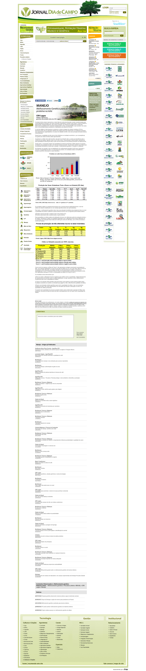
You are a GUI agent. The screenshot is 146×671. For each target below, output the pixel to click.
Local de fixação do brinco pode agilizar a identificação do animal (51, 530)
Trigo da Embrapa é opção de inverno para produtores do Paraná (58, 599)
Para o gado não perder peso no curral (44, 485)
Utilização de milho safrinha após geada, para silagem (48, 389)
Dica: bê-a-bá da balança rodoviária (44, 496)
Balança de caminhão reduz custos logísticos (46, 400)
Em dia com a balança (40, 507)
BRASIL (78, 585)
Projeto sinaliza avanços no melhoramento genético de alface (57, 610)
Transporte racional (40, 417)
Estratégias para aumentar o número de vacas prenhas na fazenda (51, 491)
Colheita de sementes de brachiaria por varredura (47, 406)
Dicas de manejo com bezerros (42, 519)
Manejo (43, 587)
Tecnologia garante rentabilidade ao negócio (46, 457)
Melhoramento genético (55, 585)
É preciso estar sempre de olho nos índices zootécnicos (48, 502)
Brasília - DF (94, 64)
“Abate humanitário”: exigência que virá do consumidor (48, 383)
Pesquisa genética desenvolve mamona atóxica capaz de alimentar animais (60, 596)
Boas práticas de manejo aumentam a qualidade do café (49, 355)
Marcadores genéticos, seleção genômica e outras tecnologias (50, 474)
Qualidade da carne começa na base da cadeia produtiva (49, 536)
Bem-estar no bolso (40, 468)
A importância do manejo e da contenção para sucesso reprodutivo (51, 361)
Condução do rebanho (40, 479)
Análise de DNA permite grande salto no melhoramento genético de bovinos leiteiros (55, 570)
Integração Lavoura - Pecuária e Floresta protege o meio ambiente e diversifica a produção (57, 378)
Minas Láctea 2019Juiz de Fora (93, 74)
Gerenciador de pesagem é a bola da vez (45, 445)
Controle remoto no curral (41, 547)
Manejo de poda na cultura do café (43, 462)
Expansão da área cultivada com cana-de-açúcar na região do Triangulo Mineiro (54, 349)
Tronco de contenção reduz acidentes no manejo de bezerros (50, 553)
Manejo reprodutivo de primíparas (43, 541)
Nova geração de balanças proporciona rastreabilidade (48, 564)
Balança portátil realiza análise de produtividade (47, 513)
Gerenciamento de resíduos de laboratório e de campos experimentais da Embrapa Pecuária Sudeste (60, 575)
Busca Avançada (108, 35)
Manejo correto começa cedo (42, 451)
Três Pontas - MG (93, 70)
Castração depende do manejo (42, 423)
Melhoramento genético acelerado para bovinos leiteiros (55, 603)
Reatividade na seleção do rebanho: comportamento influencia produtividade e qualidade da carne (59, 440)
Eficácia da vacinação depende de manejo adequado (48, 558)
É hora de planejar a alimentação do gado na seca (47, 366)
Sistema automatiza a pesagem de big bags (46, 524)
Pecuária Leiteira (69, 585)
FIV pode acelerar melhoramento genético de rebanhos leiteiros (57, 606)
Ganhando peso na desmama (42, 411)
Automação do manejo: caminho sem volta (45, 428)
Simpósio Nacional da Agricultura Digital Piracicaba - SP (94, 53)
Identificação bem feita (40, 434)
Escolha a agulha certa (40, 394)
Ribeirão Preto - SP (93, 58)
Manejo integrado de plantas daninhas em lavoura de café (49, 372)
